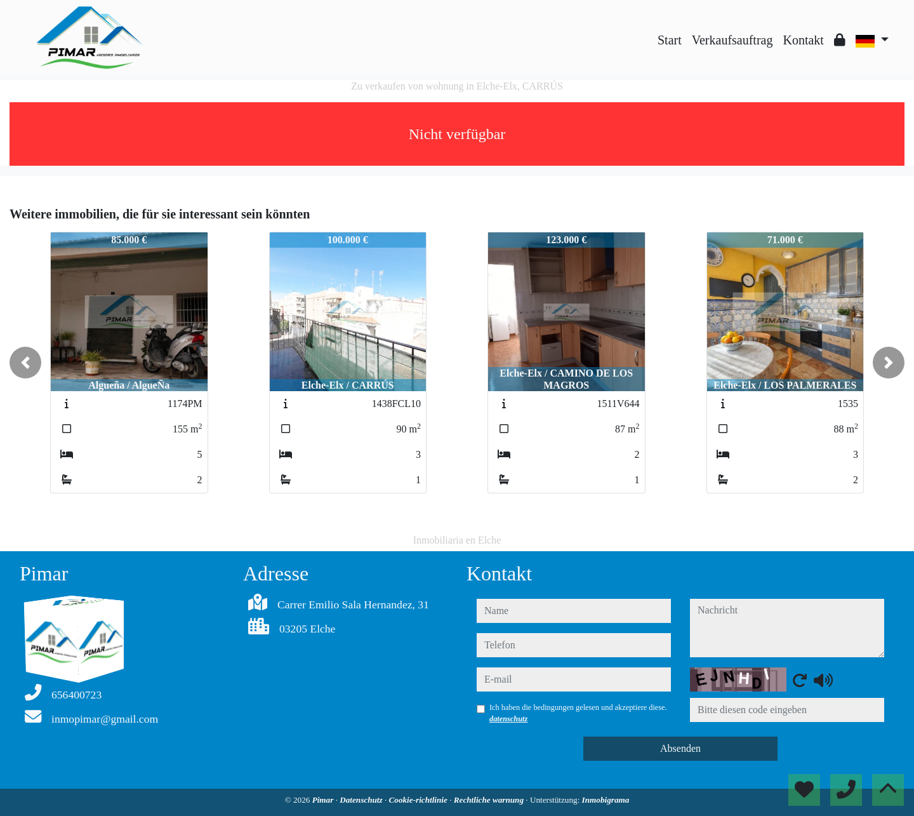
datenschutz (508, 718)
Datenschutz (362, 800)
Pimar (324, 800)
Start (670, 40)
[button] (25, 362)
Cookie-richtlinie (419, 800)
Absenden (680, 748)
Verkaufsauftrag (732, 40)
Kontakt (803, 40)
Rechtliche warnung (490, 800)
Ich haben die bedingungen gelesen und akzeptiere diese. (578, 713)
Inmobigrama (606, 800)
